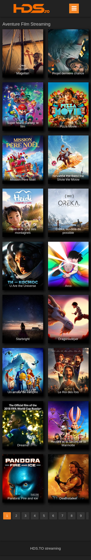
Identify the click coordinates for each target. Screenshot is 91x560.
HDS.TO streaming (45, 548)
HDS (31, 8)
